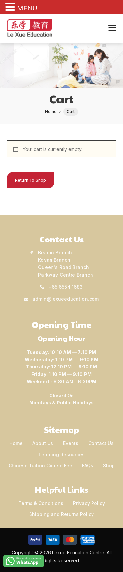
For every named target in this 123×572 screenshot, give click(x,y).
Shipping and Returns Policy (61, 514)
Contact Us (100, 443)
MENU (27, 8)
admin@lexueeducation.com (65, 299)
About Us (42, 443)
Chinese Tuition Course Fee (40, 465)
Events (70, 443)
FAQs (87, 465)
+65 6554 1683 (65, 287)
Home (16, 443)
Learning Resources (62, 454)
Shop (109, 465)
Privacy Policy (89, 503)
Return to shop (30, 180)
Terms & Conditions (40, 503)
